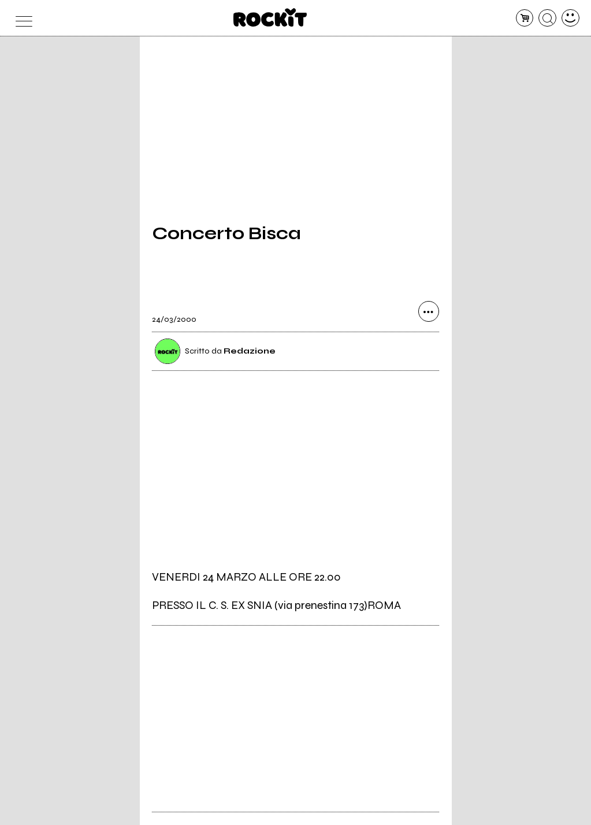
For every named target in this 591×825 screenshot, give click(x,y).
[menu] (20, 18)
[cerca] (547, 18)
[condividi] (428, 311)
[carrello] (525, 18)
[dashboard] (570, 18)
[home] (270, 17)
